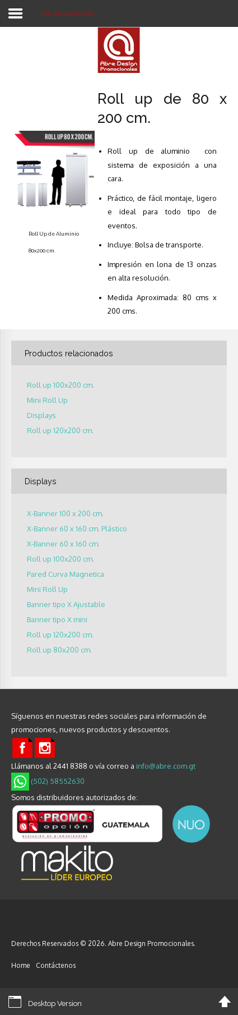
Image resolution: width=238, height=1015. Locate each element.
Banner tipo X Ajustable (66, 604)
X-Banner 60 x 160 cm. (63, 544)
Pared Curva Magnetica (65, 574)
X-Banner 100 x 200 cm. (65, 513)
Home (20, 965)
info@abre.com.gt (165, 765)
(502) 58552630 (48, 781)
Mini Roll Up (47, 400)
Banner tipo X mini (57, 620)
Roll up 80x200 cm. (59, 650)
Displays (41, 415)
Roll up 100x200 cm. (60, 385)
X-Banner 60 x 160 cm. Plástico (77, 529)
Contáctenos (56, 965)
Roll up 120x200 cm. (60, 430)
